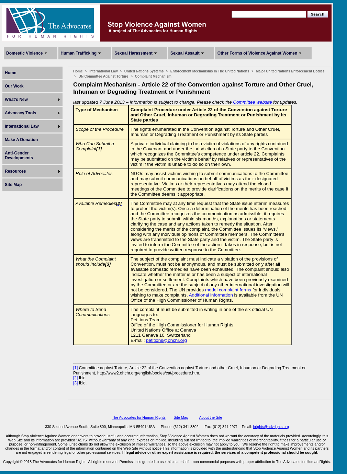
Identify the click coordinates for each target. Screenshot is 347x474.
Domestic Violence (24, 53)
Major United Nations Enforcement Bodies (290, 71)
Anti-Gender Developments (19, 155)
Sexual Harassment (133, 53)
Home (10, 72)
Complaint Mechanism (153, 76)
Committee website (252, 102)
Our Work (14, 86)
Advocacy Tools (20, 113)
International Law (22, 126)
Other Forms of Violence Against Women (257, 53)
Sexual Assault (185, 53)
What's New (16, 99)
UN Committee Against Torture (103, 76)
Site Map (13, 184)
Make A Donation (21, 139)
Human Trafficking (79, 53)
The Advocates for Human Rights (138, 417)
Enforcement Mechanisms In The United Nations (209, 71)
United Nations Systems (144, 71)
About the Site (210, 417)
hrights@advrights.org (271, 427)
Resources (15, 171)
